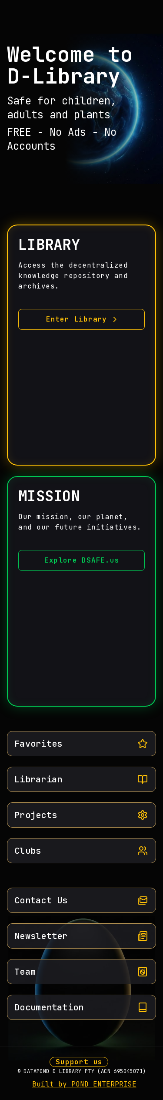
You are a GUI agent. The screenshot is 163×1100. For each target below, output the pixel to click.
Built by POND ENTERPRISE (84, 1084)
